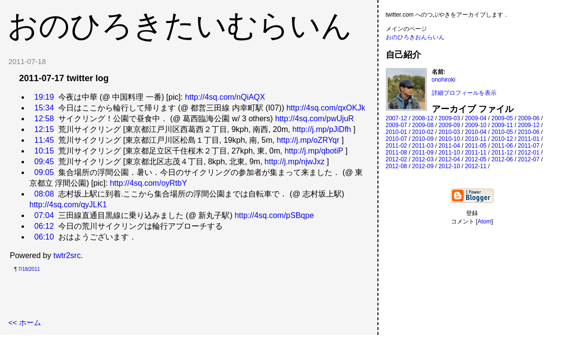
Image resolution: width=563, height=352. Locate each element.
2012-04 (449, 159)
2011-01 (529, 138)
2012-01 (529, 152)
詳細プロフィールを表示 (464, 92)
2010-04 (476, 132)
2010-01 (396, 132)
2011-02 (396, 145)
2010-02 (423, 132)
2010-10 (449, 138)
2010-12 (502, 138)
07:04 (44, 215)
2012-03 (423, 159)
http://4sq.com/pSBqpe (274, 215)
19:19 (44, 97)
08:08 (44, 194)
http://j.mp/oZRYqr (308, 140)
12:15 (44, 129)
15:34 (44, 108)
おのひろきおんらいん (415, 37)
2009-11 (502, 125)
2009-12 (529, 125)
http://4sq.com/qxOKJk (325, 108)
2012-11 (476, 166)
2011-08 (396, 152)
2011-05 (476, 145)
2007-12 (396, 118)
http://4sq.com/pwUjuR (314, 118)
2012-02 (396, 159)
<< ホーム (24, 322)
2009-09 (449, 125)
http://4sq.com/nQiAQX (225, 97)
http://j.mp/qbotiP (313, 151)
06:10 (44, 237)
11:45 (44, 140)
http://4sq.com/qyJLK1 (68, 204)
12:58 (44, 118)
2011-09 (423, 152)
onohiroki (444, 79)
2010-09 (423, 138)
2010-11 (476, 138)
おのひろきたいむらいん (179, 25)
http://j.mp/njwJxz (294, 161)
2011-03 (423, 145)
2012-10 (449, 166)
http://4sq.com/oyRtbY (148, 183)
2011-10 (449, 152)
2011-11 (476, 152)
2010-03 (449, 132)
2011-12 (502, 152)
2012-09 (423, 166)
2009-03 (449, 118)
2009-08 (423, 125)
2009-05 (502, 118)
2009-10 (476, 125)
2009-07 (396, 125)
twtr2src (67, 255)
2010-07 (396, 138)
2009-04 (476, 118)
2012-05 (476, 159)
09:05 (44, 172)
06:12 (44, 226)
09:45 (44, 161)
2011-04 (449, 145)
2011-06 (502, 145)
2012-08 (396, 166)
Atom (484, 221)
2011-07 (529, 145)
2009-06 (529, 118)
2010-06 (529, 132)
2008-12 (423, 118)
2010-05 (502, 132)
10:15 (44, 151)
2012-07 (529, 159)
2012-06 (502, 159)
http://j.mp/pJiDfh (321, 129)
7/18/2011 (29, 269)
